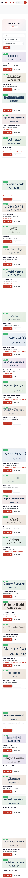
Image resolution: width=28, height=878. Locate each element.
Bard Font (6, 527)
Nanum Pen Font (8, 347)
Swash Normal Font (9, 807)
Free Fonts (5, 17)
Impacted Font (8, 745)
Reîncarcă (16, 402)
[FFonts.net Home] (9, 2)
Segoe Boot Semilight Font (11, 849)
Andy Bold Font (8, 148)
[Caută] (21, 2)
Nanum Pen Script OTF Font (12, 395)
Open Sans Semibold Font (11, 370)
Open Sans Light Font (10, 257)
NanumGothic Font (9, 658)
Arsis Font (6, 485)
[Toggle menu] (2, 2)
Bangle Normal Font (9, 766)
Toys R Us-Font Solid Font (11, 506)
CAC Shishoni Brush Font (11, 634)
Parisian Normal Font (10, 870)
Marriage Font (7, 786)
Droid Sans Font (8, 279)
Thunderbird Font (9, 680)
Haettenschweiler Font (10, 105)
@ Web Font (17, 69)
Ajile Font (6, 236)
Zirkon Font (7, 323)
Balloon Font (7, 84)
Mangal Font (7, 64)
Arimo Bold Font (8, 612)
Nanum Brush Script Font (11, 463)
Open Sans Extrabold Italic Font (13, 723)
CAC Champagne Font (10, 417)
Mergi (6, 47)
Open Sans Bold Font (10, 192)
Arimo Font (6, 547)
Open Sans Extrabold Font (11, 125)
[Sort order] (13, 43)
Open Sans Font (8, 214)
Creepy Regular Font (10, 591)
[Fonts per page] (11, 39)
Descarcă (7, 69)
